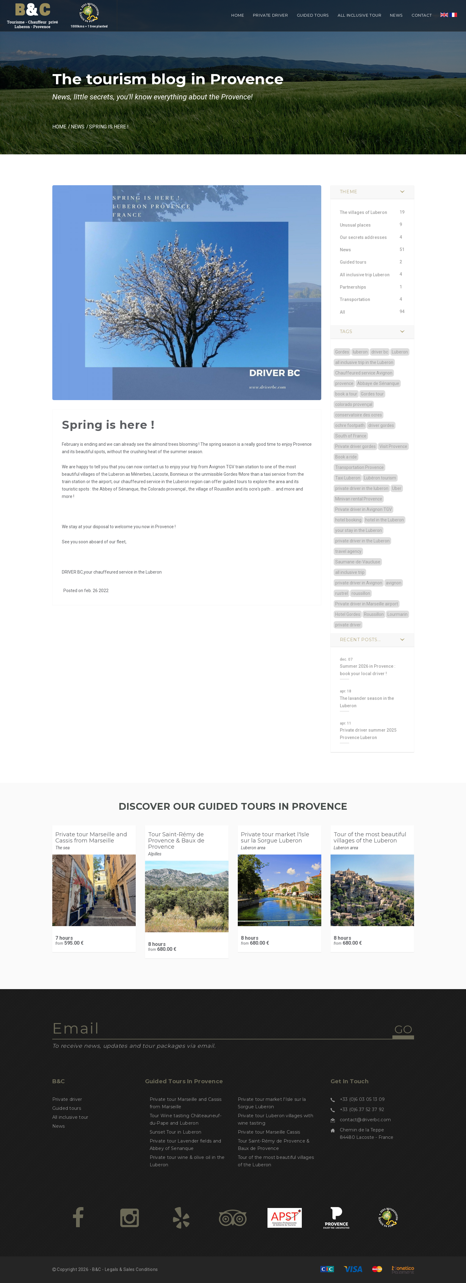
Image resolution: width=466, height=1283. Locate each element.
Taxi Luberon (347, 477)
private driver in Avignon (358, 582)
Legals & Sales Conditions (131, 1269)
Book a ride (346, 456)
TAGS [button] (346, 331)
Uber (396, 488)
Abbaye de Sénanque (378, 383)
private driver (348, 624)
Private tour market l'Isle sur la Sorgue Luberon (275, 837)
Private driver (270, 15)
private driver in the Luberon (362, 540)
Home (237, 15)
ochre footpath (350, 425)
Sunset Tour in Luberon (176, 1132)
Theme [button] (349, 191)
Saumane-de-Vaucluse (357, 561)
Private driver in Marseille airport (366, 603)
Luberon (400, 351)
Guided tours (313, 15)
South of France (350, 435)
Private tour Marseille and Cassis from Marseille (91, 837)
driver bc (379, 351)
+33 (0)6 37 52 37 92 (362, 1109)
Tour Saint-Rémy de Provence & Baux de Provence (176, 840)
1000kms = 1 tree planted (89, 19)
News (396, 15)
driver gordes (381, 425)
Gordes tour (372, 393)
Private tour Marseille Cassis (269, 1132)
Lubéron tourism (380, 477)
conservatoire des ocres (358, 414)
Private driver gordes (355, 446)
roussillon (361, 593)
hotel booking (348, 519)
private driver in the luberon (361, 488)
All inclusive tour (359, 15)
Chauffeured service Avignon (363, 372)
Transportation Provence (359, 467)
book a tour (346, 393)
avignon (393, 582)
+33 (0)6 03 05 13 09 (362, 1099)
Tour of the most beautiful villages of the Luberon (370, 837)
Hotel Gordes (347, 614)
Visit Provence (393, 446)
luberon (360, 351)
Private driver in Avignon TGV (363, 509)
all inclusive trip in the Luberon (364, 362)
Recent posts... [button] (360, 639)
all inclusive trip (350, 572)
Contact (422, 15)
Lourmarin (397, 614)
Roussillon (374, 614)
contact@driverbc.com (365, 1119)
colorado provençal (353, 404)
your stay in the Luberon (358, 530)
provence (344, 383)
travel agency (348, 551)
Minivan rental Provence (358, 498)
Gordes (342, 351)
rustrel (341, 593)
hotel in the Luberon (384, 519)
